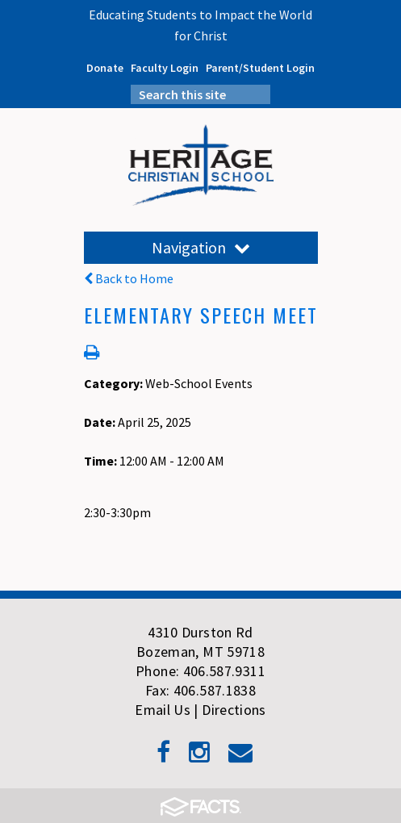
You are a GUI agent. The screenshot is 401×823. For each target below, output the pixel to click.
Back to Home (128, 278)
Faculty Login (164, 68)
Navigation (201, 247)
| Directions (229, 709)
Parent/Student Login (260, 68)
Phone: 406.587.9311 (200, 671)
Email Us (162, 709)
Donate (104, 68)
